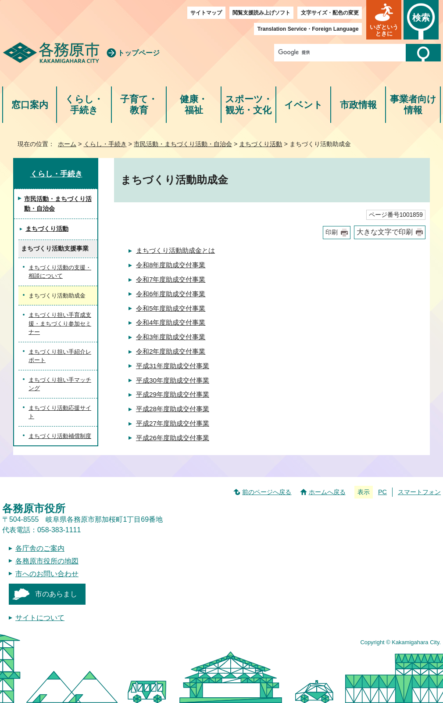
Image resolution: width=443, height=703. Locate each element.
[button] (383, 19)
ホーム (67, 143)
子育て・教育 (138, 104)
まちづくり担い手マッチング (60, 384)
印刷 (331, 232)
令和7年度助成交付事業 (170, 279)
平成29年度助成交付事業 (172, 394)
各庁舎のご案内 (39, 548)
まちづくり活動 (260, 143)
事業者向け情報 (413, 104)
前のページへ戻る (266, 491)
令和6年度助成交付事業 (170, 294)
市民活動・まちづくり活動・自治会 (183, 143)
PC (382, 491)
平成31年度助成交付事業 (172, 365)
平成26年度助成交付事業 (172, 437)
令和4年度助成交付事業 (170, 322)
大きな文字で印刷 (385, 232)
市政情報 (358, 105)
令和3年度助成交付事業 (170, 337)
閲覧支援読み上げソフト (261, 13)
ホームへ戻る (327, 491)
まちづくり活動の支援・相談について (60, 272)
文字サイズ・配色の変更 (330, 13)
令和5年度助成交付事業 (170, 308)
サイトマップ (206, 13)
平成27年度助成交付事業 (172, 423)
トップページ (139, 53)
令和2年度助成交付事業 (170, 351)
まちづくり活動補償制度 (60, 436)
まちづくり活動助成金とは (175, 250)
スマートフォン (419, 491)
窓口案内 (29, 105)
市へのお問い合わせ (47, 573)
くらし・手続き (84, 104)
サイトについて (39, 617)
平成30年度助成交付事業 (172, 380)
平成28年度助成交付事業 (172, 408)
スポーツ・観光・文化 (248, 104)
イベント (303, 105)
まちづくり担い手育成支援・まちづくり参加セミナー (60, 323)
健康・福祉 (193, 104)
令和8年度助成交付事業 (170, 265)
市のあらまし (56, 594)
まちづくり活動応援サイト (60, 412)
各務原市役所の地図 (47, 561)
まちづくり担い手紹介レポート (60, 356)
